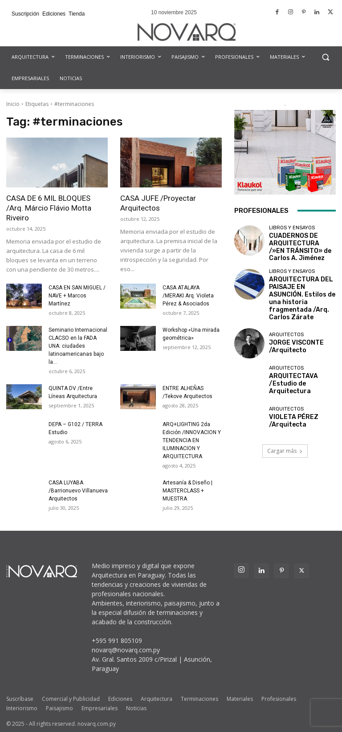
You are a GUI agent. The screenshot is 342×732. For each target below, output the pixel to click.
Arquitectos (286, 313)
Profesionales (278, 699)
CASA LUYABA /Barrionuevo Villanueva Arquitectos (78, 491)
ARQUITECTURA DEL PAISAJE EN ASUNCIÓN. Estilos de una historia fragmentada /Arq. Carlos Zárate (302, 284)
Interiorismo (21, 708)
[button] (325, 57)
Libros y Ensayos (292, 227)
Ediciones (120, 699)
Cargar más (285, 428)
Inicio (13, 104)
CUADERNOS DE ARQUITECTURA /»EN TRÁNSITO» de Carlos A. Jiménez (299, 244)
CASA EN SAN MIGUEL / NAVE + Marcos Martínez (77, 296)
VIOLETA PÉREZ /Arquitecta (288, 398)
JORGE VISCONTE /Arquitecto (290, 324)
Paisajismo (59, 708)
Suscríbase (19, 699)
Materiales (240, 699)
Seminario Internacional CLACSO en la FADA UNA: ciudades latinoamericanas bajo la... (78, 346)
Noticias (136, 708)
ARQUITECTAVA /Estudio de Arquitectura (299, 361)
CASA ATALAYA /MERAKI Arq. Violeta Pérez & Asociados (188, 296)
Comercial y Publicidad (71, 699)
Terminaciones (199, 699)
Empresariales (99, 708)
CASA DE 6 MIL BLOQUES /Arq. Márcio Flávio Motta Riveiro (48, 208)
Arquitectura (156, 699)
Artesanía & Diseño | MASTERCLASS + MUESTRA (187, 491)
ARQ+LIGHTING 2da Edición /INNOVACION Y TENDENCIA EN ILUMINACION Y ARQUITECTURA (192, 440)
